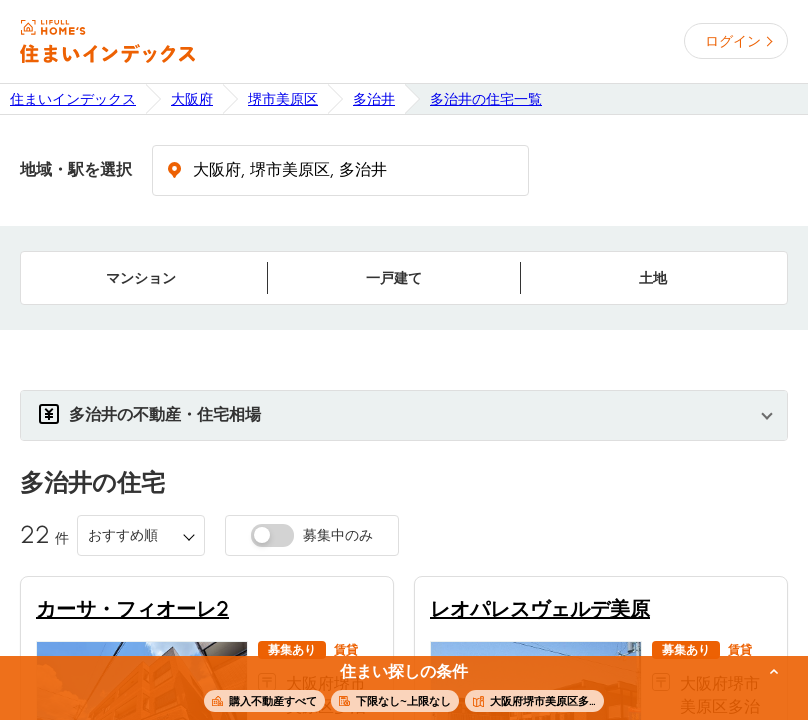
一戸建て (394, 278)
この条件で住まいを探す (393, 689)
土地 (653, 278)
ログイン (733, 41)
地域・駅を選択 (76, 170)
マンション (141, 278)
